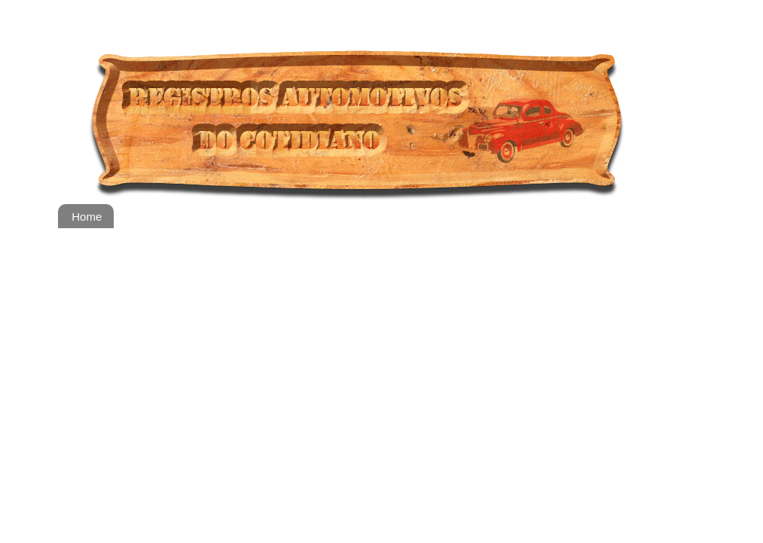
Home (87, 216)
